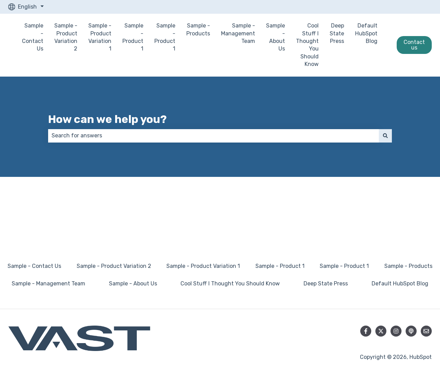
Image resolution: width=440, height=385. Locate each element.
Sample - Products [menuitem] (408, 266)
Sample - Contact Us (32, 37)
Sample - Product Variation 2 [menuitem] (114, 266)
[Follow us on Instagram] (396, 331)
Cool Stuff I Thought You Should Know (307, 44)
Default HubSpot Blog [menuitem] (400, 283)
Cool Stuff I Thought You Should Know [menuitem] (230, 283)
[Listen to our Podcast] (411, 331)
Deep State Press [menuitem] (326, 283)
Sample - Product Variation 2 (65, 37)
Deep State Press (337, 33)
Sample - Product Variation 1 (99, 37)
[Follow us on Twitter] (380, 331)
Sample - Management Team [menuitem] (48, 283)
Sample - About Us (275, 37)
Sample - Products (198, 29)
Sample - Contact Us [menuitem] (34, 266)
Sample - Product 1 (132, 37)
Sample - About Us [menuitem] (133, 283)
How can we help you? (107, 119)
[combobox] (213, 135)
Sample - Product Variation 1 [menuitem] (203, 266)
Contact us (414, 45)
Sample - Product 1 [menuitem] (280, 266)
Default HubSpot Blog (366, 33)
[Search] (385, 135)
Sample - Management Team (238, 33)
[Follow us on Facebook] (365, 331)
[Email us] (426, 331)
